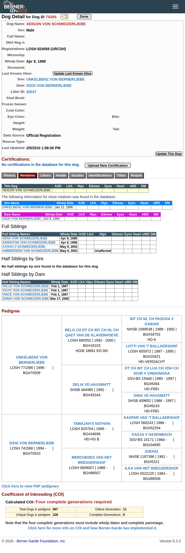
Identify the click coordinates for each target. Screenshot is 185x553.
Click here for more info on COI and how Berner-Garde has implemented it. (92, 528)
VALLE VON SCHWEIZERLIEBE (25, 286)
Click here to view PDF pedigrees (30, 486)
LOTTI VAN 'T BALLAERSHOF (151, 346)
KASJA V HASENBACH (152, 434)
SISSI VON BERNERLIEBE (49, 85)
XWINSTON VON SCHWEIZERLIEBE (28, 242)
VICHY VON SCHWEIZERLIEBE (25, 290)
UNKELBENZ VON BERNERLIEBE (55, 79)
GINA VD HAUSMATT (152, 395)
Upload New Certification (108, 165)
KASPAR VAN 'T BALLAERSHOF (152, 417)
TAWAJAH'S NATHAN (91, 423)
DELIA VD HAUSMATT (92, 384)
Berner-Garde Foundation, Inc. (41, 541)
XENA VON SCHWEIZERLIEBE (24, 238)
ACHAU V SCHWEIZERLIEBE (23, 247)
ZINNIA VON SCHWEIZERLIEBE (25, 299)
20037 (31, 91)
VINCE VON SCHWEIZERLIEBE (25, 294)
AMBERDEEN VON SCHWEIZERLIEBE (30, 251)
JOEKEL (151, 451)
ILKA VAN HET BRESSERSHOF (152, 468)
